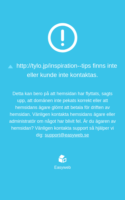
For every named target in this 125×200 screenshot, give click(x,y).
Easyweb (62, 162)
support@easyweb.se (67, 135)
